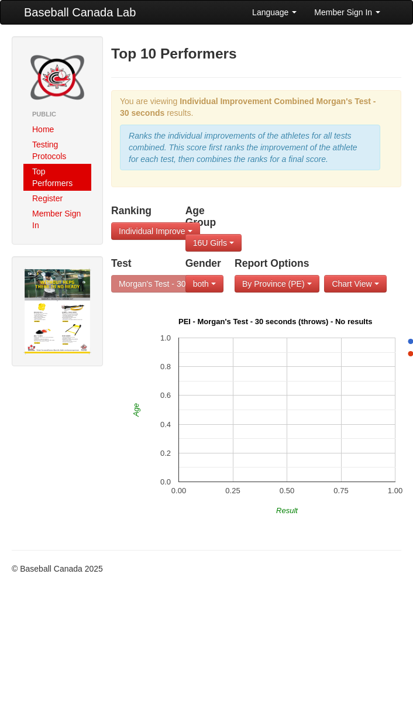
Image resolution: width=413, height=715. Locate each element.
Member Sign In (347, 12)
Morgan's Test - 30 (155, 283)
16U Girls (213, 243)
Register (47, 198)
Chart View (355, 283)
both (204, 283)
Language (274, 12)
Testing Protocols (49, 150)
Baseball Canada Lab (80, 12)
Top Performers (52, 177)
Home (43, 129)
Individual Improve (155, 231)
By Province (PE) (276, 283)
